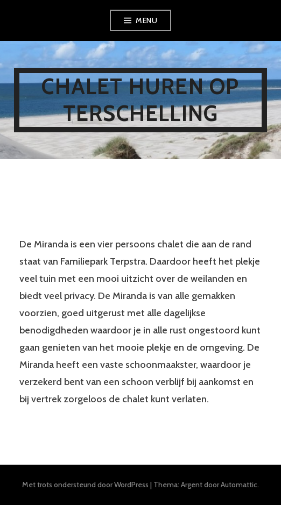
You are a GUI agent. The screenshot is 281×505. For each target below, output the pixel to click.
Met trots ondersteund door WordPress (85, 484)
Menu (146, 20)
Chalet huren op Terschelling (140, 99)
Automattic (239, 484)
